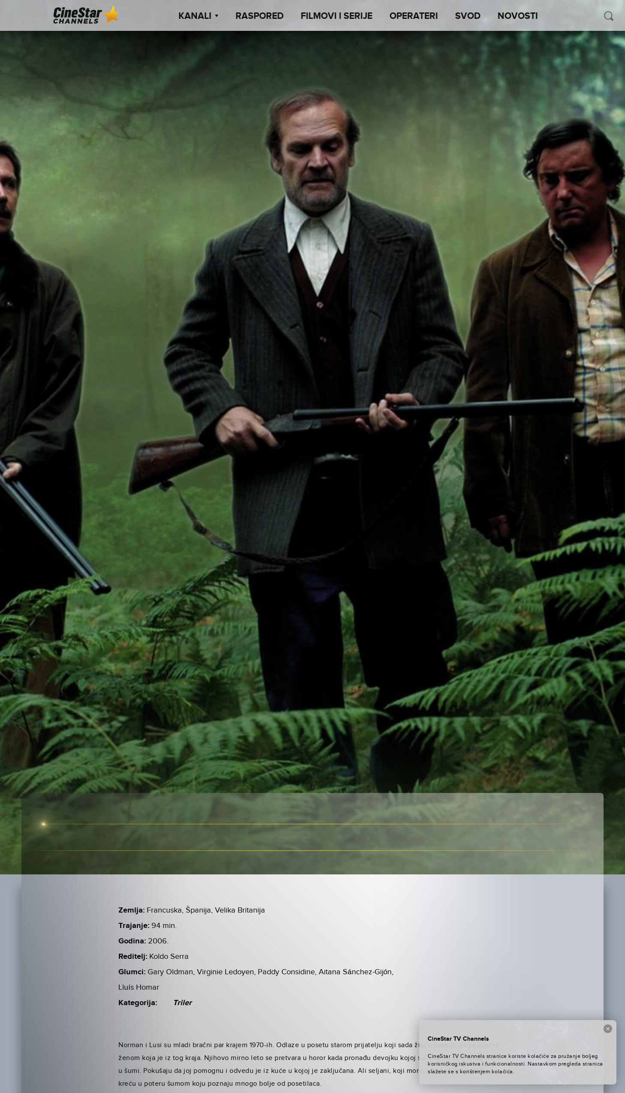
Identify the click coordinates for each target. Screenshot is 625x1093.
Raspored (260, 16)
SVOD (467, 16)
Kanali (198, 16)
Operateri (413, 16)
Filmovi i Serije (336, 16)
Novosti (518, 16)
